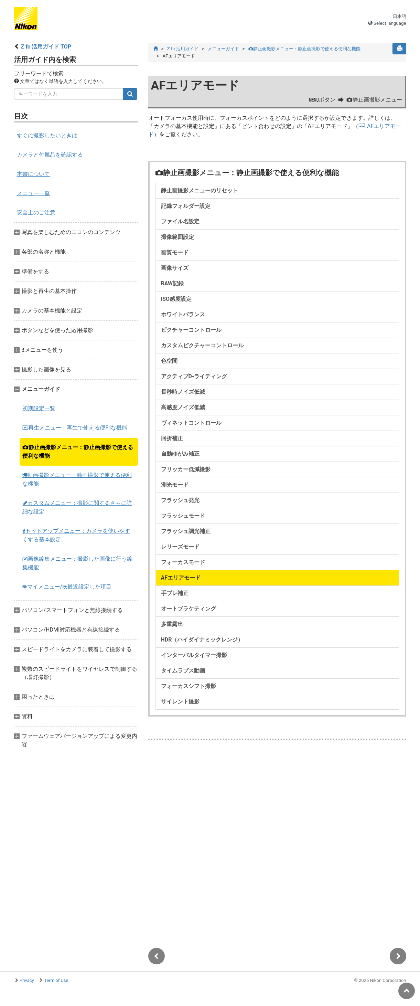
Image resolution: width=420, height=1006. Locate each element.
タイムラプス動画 (183, 671)
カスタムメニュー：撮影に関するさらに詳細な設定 (77, 507)
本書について (33, 174)
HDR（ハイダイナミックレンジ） (202, 640)
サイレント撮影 (180, 702)
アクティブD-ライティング (194, 376)
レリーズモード (180, 547)
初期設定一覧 (38, 408)
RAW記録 (172, 283)
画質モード (175, 253)
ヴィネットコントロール (191, 423)
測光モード (175, 485)
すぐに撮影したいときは (47, 135)
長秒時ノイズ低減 (183, 392)
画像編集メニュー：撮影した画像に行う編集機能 (77, 563)
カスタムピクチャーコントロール (202, 345)
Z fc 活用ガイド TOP (46, 46)
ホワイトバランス (183, 314)
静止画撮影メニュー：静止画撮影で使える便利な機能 (77, 451)
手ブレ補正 (175, 593)
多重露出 (172, 624)
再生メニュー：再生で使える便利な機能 (74, 427)
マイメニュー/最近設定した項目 (67, 586)
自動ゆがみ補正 (180, 454)
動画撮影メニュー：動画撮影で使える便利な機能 (77, 479)
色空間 (169, 361)
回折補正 (172, 438)
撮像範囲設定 (177, 237)
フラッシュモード (183, 516)
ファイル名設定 (180, 222)
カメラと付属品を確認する (50, 154)
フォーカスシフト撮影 (188, 686)
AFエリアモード (181, 578)
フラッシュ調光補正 (186, 531)
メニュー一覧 (33, 193)
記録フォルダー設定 (186, 206)
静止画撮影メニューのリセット (199, 191)
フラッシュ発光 (180, 500)
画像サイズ (175, 268)
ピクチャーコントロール (191, 330)
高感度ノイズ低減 (183, 407)
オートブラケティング (188, 609)
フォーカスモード (183, 562)
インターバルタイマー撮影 (194, 655)
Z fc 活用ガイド (182, 48)
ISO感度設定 (176, 299)
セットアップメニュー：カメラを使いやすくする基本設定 (76, 535)
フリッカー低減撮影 (186, 469)
